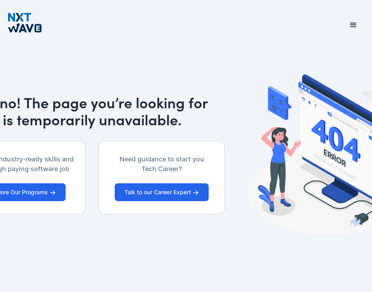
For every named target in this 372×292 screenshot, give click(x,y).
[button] (353, 25)
